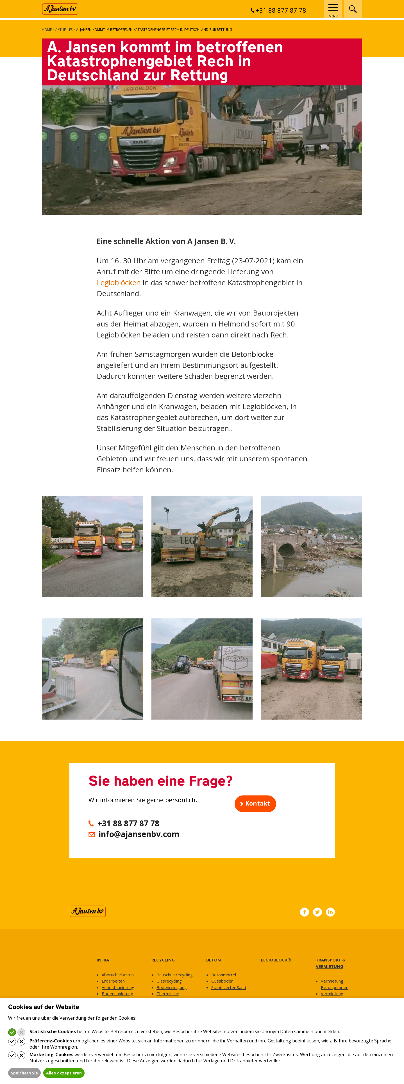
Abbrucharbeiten (118, 975)
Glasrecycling (169, 981)
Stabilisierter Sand (228, 987)
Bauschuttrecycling (174, 975)
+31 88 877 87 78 (278, 10)
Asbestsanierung (118, 987)
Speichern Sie (24, 1073)
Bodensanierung (117, 993)
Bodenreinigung (171, 987)
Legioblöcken (119, 282)
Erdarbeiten (113, 981)
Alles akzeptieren (64, 1073)
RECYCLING (163, 960)
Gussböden (222, 981)
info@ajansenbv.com (139, 834)
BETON (213, 960)
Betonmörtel (223, 975)
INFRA (103, 960)
